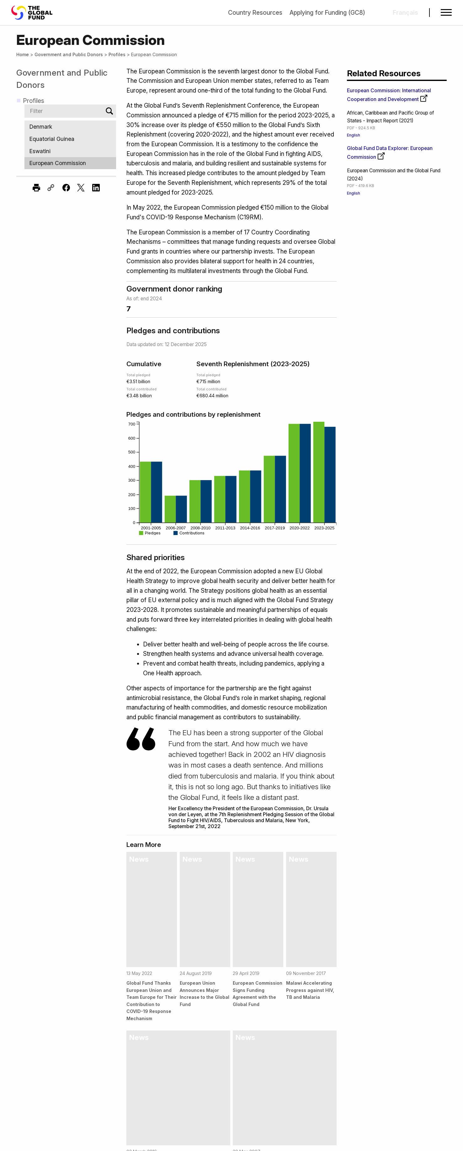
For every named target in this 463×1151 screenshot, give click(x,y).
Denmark (70, 126)
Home (22, 54)
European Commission (70, 163)
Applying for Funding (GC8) (327, 12)
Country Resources (255, 12)
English (353, 135)
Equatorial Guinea (70, 139)
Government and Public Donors (69, 54)
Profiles (117, 54)
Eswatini (70, 151)
